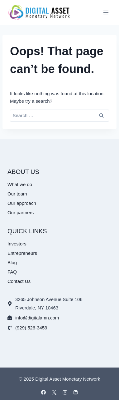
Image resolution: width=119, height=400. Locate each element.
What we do (19, 184)
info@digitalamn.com (37, 317)
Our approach (21, 203)
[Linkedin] (75, 392)
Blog (12, 262)
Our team (17, 193)
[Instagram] (64, 392)
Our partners (20, 212)
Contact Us (19, 281)
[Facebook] (43, 392)
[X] (54, 392)
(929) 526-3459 (31, 327)
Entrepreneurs (22, 253)
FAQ (12, 271)
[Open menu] (106, 12)
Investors (16, 243)
